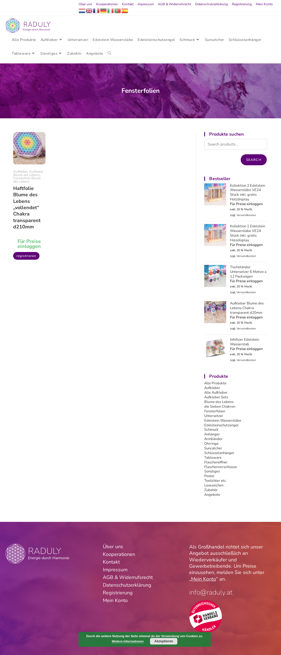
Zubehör (211, 490)
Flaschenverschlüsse (220, 466)
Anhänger (212, 434)
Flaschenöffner (216, 462)
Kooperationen (107, 4)
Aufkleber (20, 171)
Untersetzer (213, 415)
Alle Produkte (215, 383)
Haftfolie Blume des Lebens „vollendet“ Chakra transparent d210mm (27, 207)
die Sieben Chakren (219, 406)
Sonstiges (212, 471)
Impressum (146, 4)
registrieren (26, 256)
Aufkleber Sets (216, 397)
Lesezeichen (213, 485)
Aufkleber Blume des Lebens (28, 173)
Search (253, 160)
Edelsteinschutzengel (221, 425)
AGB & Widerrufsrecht (174, 4)
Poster (209, 476)
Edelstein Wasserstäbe (222, 420)
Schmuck (211, 429)
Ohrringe (211, 443)
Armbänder (213, 438)
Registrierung (242, 4)
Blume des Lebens (219, 401)
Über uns (85, 4)
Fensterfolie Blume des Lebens (27, 180)
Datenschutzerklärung (211, 4)
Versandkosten (246, 215)
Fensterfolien (214, 411)
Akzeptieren (163, 641)
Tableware (213, 457)
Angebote (212, 494)
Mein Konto (264, 4)
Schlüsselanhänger (219, 452)
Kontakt (128, 4)
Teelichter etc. (215, 480)
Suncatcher (213, 448)
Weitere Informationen (128, 641)
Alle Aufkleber (216, 392)
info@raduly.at (210, 592)
